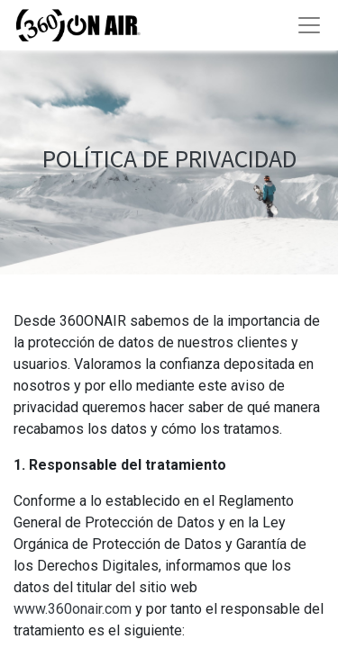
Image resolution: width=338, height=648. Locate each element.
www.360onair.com (73, 608)
